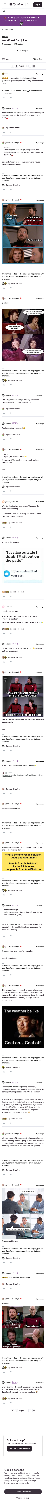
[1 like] (11, 128)
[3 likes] (13, 592)
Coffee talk (8, 30)
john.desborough (12, 143)
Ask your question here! (19, 1449)
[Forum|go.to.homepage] (19, 4)
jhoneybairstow (12, 502)
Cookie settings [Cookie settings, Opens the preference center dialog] (23, 1498)
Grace (8, 74)
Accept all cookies (23, 1492)
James (8, 108)
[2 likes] (12, 283)
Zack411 (9, 607)
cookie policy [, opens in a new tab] (24, 1483)
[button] (5, 5)
